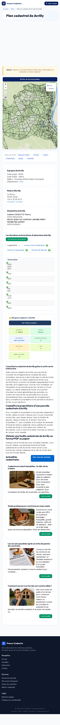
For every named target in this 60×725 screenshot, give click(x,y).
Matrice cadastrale (8, 698)
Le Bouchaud (10, 158)
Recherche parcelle (9, 689)
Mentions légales (8, 708)
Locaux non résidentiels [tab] (36, 245)
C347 (10, 275)
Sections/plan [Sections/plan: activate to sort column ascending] (13, 259)
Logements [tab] (14, 245)
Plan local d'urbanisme (10, 692)
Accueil (5, 9)
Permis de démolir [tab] (41, 250)
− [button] (5, 87)
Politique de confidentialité (11, 711)
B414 (9, 289)
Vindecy (36, 155)
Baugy (21, 158)
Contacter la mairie (15, 202)
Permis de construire (9, 695)
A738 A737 (9, 304)
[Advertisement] (30, 39)
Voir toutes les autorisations (17, 239)
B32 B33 (9, 296)
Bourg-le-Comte (23, 155)
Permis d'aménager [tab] (18, 250)
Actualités (5, 673)
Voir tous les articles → (41, 469)
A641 (9, 282)
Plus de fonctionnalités (30, 79)
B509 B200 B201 (9, 266)
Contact (4, 679)
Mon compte (51, 3)
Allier (12, 9)
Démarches (6, 676)
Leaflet (55, 148)
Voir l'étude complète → (30, 334)
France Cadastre (12, 3)
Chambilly (30, 158)
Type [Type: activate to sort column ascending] (23, 259)
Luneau (45, 155)
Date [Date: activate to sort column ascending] (34, 259)
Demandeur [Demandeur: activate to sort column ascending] (48, 259)
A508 (9, 318)
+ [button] (5, 84)
